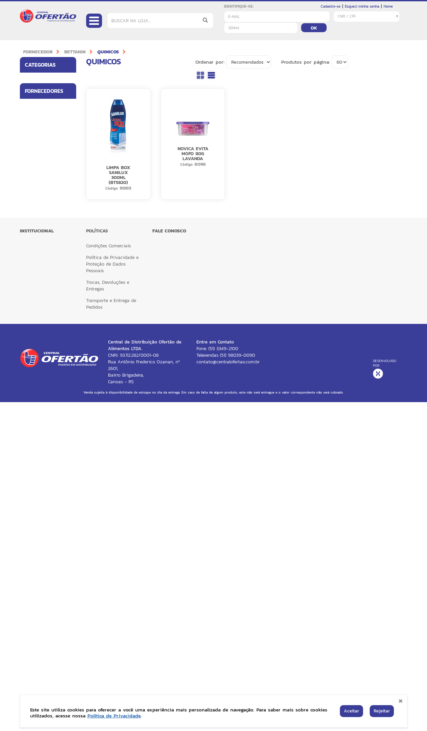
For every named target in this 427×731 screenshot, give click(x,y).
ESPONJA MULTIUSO (45, 278)
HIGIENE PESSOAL (41, 128)
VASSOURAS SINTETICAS (36, 294)
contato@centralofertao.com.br (228, 690)
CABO (30, 251)
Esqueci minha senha (362, 6)
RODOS (31, 405)
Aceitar (351, 710)
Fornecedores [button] (50, 168)
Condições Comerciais (108, 574)
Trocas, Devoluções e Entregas (107, 614)
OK (314, 28)
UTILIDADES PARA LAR (42, 96)
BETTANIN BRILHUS (43, 419)
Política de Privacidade (114, 715)
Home (388, 6)
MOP (29, 392)
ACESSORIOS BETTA (44, 237)
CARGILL (33, 448)
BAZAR (32, 143)
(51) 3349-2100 (223, 677)
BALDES (32, 224)
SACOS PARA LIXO (42, 210)
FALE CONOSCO (169, 559)
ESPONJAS (35, 351)
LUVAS (31, 197)
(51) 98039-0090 (237, 684)
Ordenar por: (210, 61)
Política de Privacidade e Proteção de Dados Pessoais (112, 593)
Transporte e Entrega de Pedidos (111, 633)
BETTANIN (75, 51)
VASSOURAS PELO (42, 338)
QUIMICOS (108, 51)
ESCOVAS (33, 311)
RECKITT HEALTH (40, 525)
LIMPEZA (33, 114)
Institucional (37, 559)
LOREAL (32, 462)
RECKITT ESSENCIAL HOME (43, 508)
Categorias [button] (50, 64)
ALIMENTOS (35, 80)
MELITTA (33, 477)
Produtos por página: (305, 61)
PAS (28, 324)
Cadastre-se (331, 6)
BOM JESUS (35, 434)
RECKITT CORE (38, 491)
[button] (69, 79)
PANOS (31, 378)
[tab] (48, 65)
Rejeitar (382, 710)
